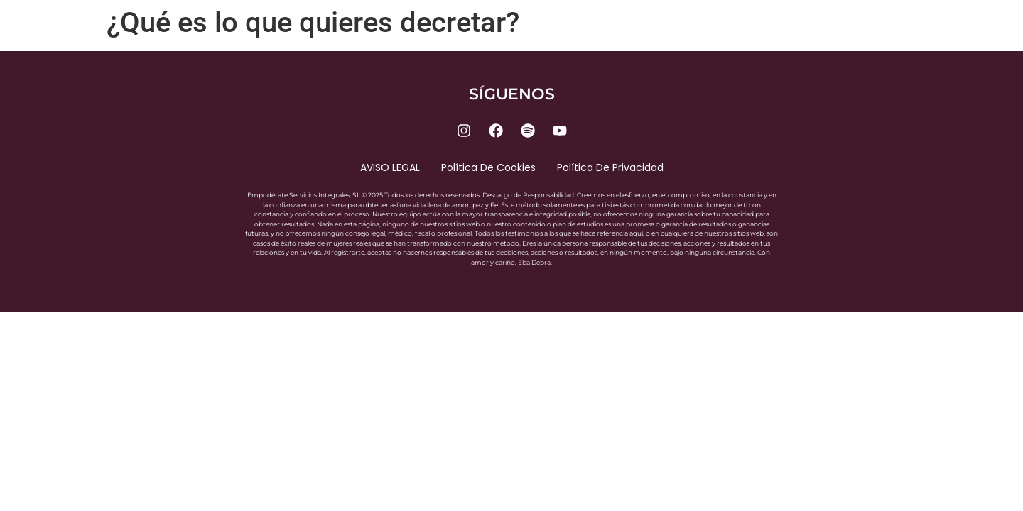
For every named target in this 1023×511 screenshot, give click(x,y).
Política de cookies (488, 167)
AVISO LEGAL (390, 167)
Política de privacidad (610, 167)
